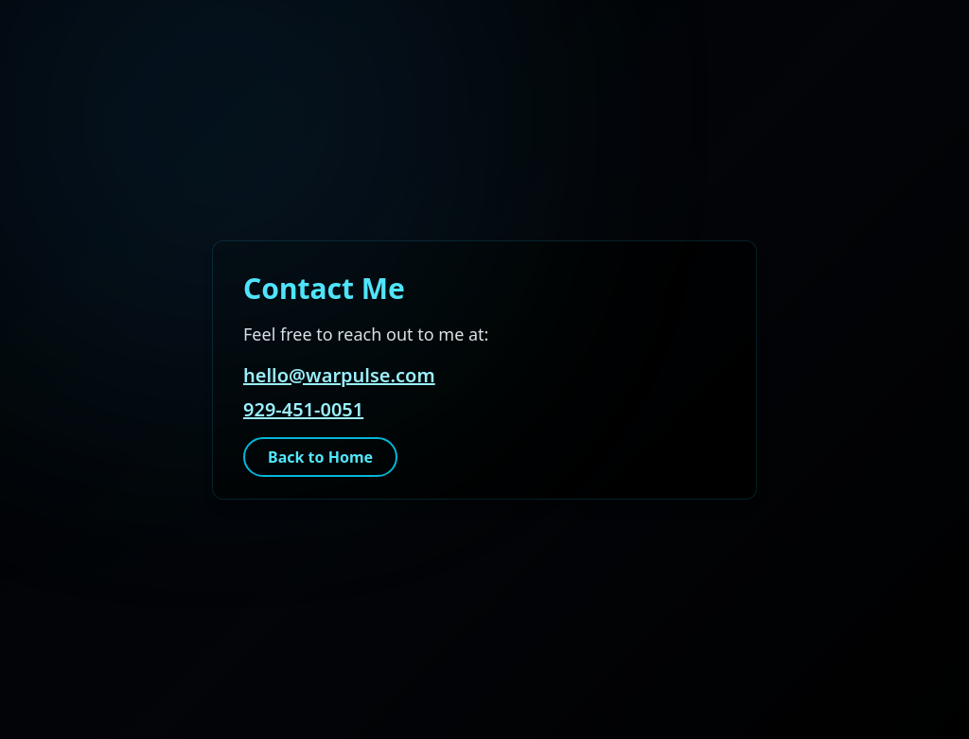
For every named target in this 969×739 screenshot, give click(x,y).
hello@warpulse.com (339, 375)
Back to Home (320, 457)
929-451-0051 (303, 409)
